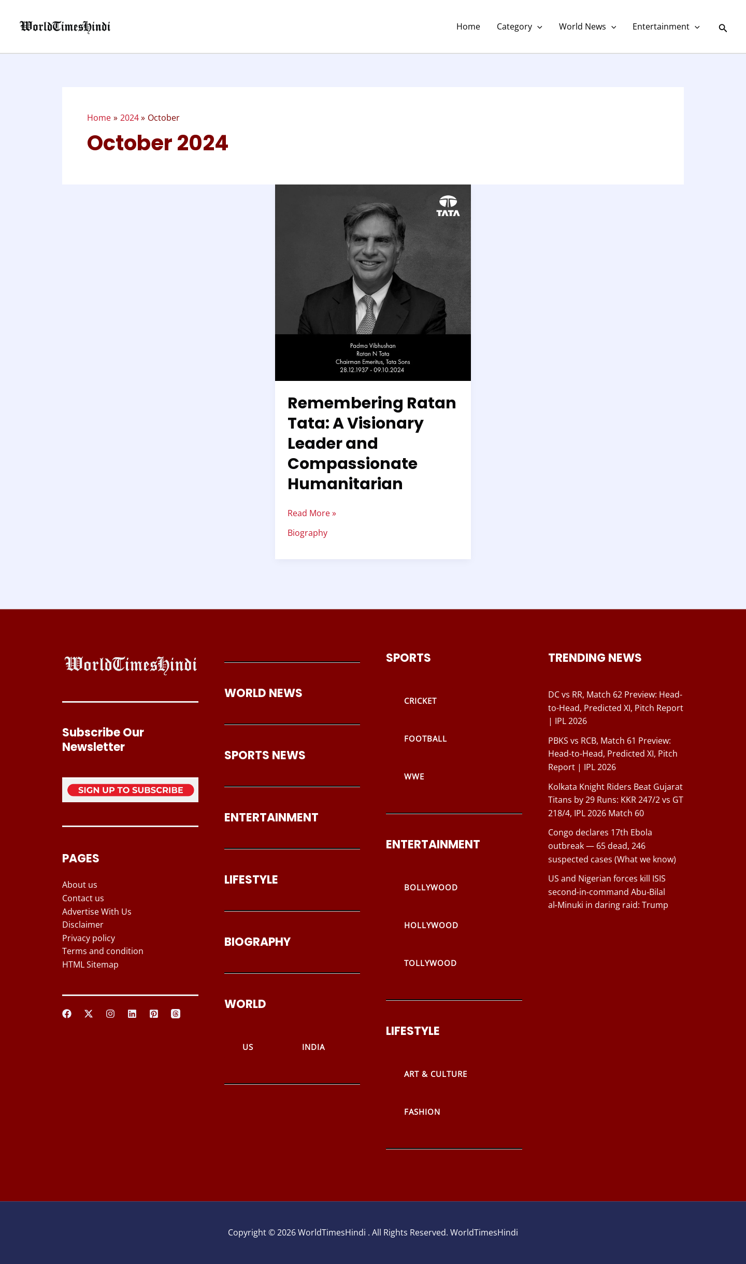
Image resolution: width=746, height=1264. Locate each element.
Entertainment (666, 26)
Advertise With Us (97, 911)
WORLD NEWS (263, 693)
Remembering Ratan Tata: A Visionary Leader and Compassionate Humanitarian (372, 443)
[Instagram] (110, 1013)
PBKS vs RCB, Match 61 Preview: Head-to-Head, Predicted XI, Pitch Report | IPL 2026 (613, 754)
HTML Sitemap (90, 964)
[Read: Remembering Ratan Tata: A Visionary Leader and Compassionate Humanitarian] (373, 282)
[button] (537, 26)
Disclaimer (83, 924)
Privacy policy (88, 938)
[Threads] (175, 1013)
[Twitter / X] (88, 1013)
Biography (307, 532)
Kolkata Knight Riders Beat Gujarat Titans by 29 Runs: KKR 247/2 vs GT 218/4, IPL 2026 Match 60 (615, 800)
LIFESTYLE (251, 880)
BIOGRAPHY (257, 942)
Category (519, 26)
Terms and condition (103, 951)
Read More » (312, 513)
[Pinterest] (154, 1013)
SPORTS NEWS (265, 755)
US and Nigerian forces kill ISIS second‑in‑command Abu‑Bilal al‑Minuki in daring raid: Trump (608, 892)
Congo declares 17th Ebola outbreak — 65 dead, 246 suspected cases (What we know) (612, 845)
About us (79, 884)
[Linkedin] (132, 1013)
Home (468, 26)
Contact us (83, 898)
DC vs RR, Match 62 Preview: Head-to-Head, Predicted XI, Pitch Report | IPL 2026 (615, 708)
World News (587, 26)
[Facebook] (66, 1013)
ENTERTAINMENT (271, 817)
